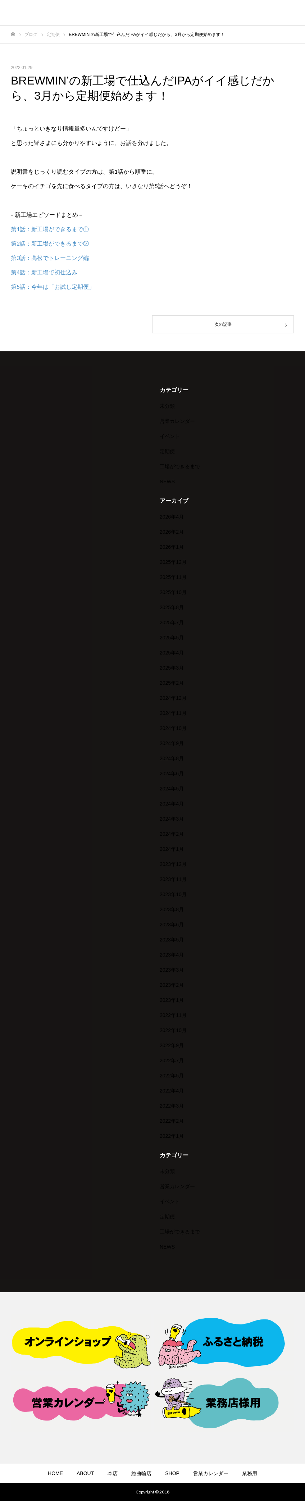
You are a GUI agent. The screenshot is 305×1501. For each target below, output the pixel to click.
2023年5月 (172, 940)
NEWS (167, 481)
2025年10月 (173, 592)
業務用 (249, 1473)
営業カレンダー (177, 421)
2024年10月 (173, 728)
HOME (55, 1473)
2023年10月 (173, 894)
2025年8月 (172, 607)
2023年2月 (172, 985)
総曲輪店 (141, 1473)
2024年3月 (172, 819)
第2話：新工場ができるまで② (50, 243)
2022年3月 (172, 1106)
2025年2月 (172, 683)
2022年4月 (172, 1091)
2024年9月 (172, 743)
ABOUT (85, 1473)
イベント (170, 436)
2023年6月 (172, 924)
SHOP (172, 1473)
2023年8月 (172, 909)
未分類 (167, 406)
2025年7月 (172, 622)
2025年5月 (172, 637)
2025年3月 (172, 668)
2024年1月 (172, 849)
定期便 (167, 451)
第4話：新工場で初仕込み (44, 272)
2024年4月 (172, 804)
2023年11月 (173, 879)
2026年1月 (172, 547)
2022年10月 (173, 1030)
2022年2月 (172, 1121)
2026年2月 (172, 532)
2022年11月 (173, 1015)
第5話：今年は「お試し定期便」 (53, 286)
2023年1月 (172, 1000)
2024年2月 (172, 834)
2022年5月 (172, 1075)
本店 (113, 1473)
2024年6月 (172, 773)
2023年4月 (172, 955)
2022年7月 (172, 1060)
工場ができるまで (180, 466)
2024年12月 (173, 698)
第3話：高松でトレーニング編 (50, 257)
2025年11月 (173, 577)
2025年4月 (172, 653)
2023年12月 (173, 864)
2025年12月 (173, 562)
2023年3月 (172, 970)
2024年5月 (172, 788)
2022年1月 (172, 1136)
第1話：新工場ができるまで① (50, 228)
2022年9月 (172, 1045)
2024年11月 (173, 713)
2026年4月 (172, 517)
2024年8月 (172, 758)
